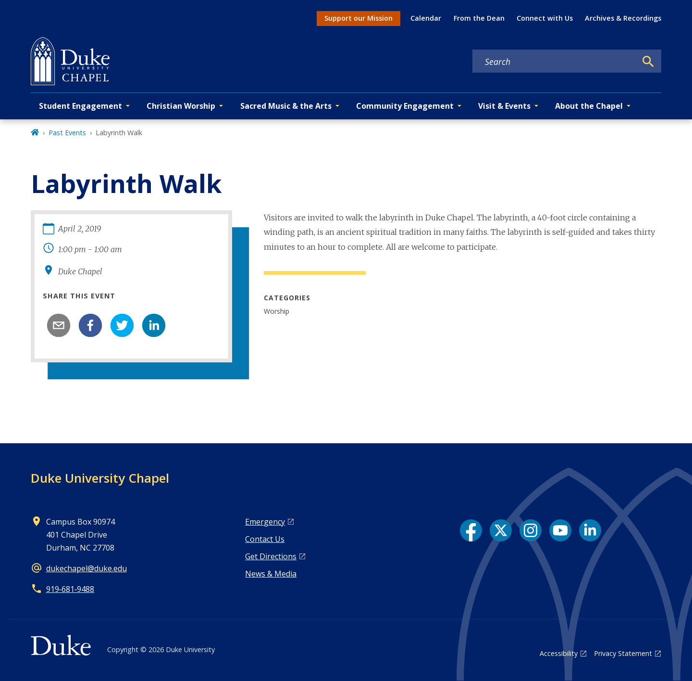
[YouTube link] (560, 530)
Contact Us (264, 539)
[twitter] (122, 325)
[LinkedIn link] (590, 530)
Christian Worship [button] (181, 106)
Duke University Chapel (100, 478)
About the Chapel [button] (589, 106)
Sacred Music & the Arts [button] (286, 106)
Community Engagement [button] (405, 106)
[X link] (501, 530)
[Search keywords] (554, 61)
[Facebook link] (471, 530)
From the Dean (479, 18)
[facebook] (90, 325)
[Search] (648, 61)
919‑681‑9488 (70, 589)
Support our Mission (358, 18)
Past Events (67, 132)
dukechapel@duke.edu (86, 568)
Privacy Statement (623, 653)
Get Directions (271, 556)
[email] (59, 325)
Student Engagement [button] (80, 106)
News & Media (271, 573)
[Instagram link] (530, 530)
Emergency (265, 521)
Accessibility (559, 653)
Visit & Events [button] (504, 106)
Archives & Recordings (623, 18)
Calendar (425, 18)
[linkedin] (154, 325)
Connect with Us (545, 18)
